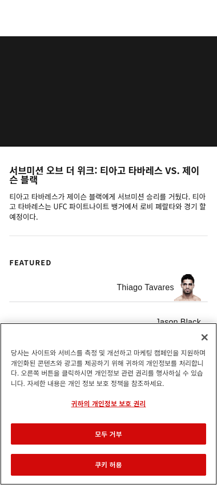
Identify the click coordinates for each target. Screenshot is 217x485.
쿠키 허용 (108, 464)
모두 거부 (108, 434)
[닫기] (204, 337)
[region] (108, 404)
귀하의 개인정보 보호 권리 (108, 403)
